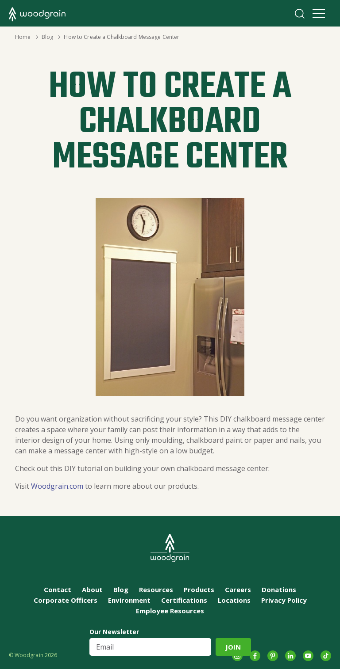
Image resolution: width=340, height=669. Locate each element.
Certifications (184, 600)
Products (199, 589)
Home (23, 37)
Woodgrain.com (58, 486)
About (92, 589)
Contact (57, 589)
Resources (156, 589)
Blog (47, 37)
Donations (279, 589)
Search (300, 14)
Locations (234, 600)
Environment (129, 600)
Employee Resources (170, 610)
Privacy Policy (284, 600)
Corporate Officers (65, 600)
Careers (238, 589)
